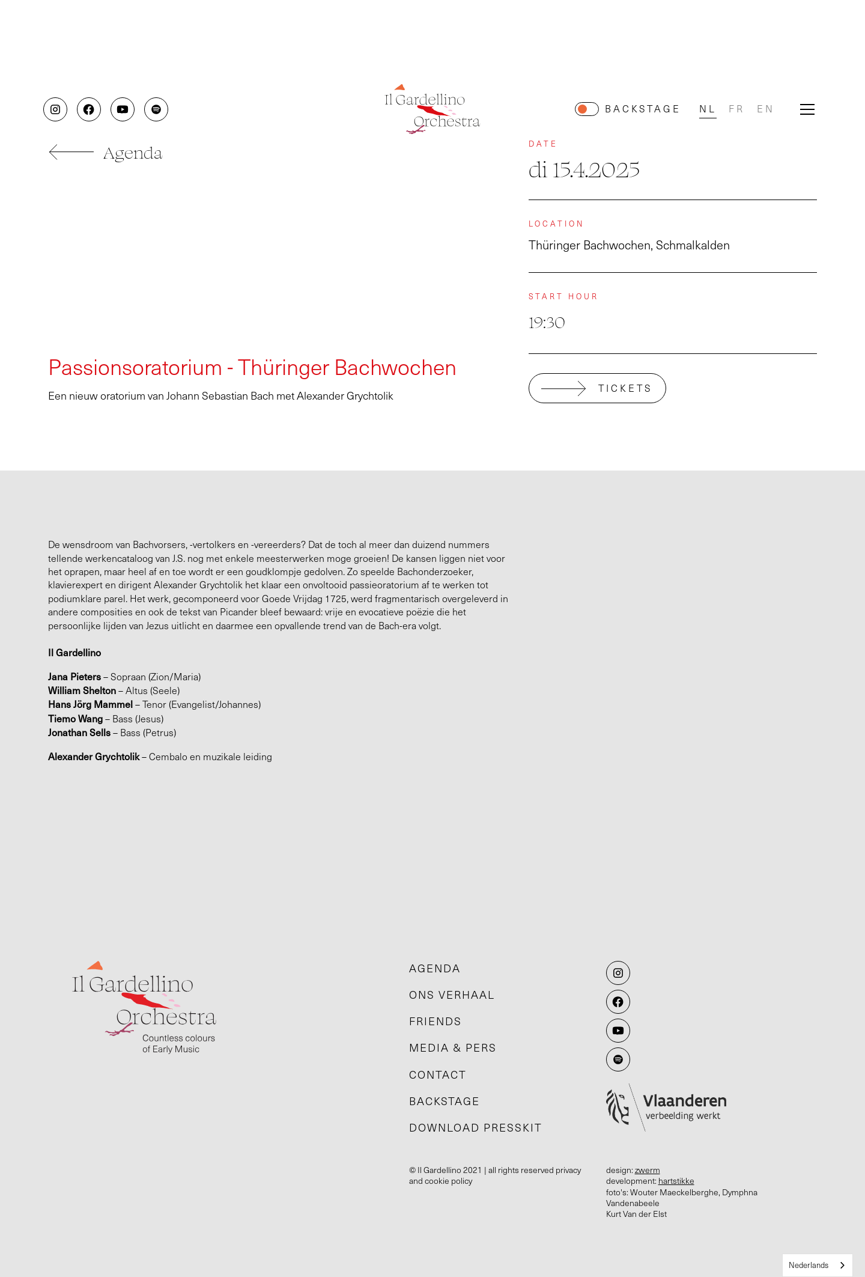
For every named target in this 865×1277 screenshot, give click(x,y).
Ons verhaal (452, 994)
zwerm (647, 1169)
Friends (435, 1021)
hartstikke (676, 1180)
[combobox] (817, 1265)
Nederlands (808, 1265)
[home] (432, 109)
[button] (807, 109)
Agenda (435, 968)
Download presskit (475, 1127)
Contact (438, 1074)
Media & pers (453, 1047)
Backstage (643, 108)
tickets (625, 388)
